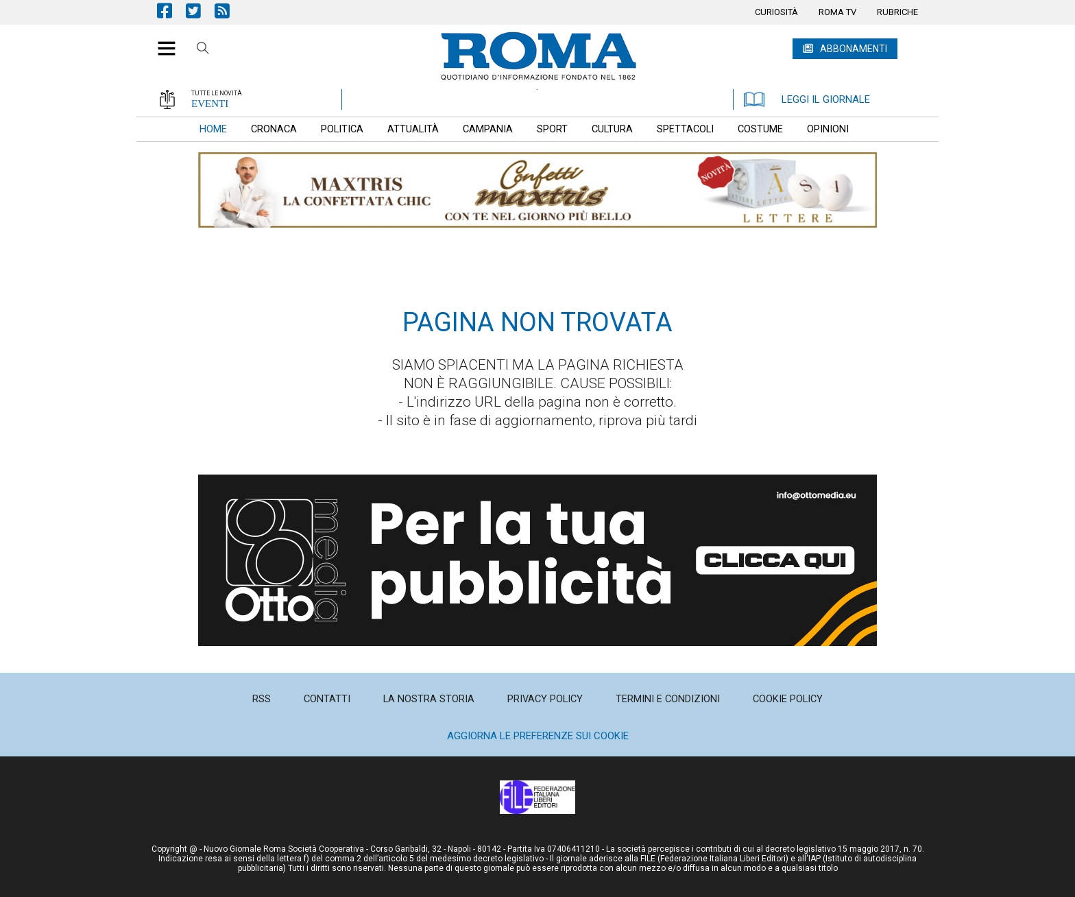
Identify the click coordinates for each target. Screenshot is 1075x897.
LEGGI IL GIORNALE (807, 99)
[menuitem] (776, 12)
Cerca (203, 50)
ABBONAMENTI (853, 48)
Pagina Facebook (171, 10)
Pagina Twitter (200, 10)
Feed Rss (229, 10)
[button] (161, 41)
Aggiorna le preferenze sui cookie (538, 736)
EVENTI (209, 103)
